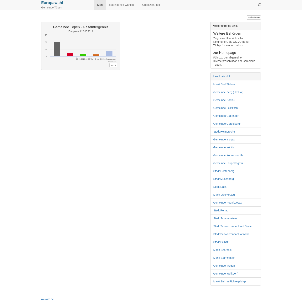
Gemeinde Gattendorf (226, 115)
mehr (113, 65)
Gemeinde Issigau (224, 139)
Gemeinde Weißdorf (225, 273)
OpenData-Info (151, 4)
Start (100, 4)
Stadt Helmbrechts (224, 131)
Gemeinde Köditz (223, 147)
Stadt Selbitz (221, 242)
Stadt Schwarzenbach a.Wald (231, 234)
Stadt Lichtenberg (224, 171)
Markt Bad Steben (224, 84)
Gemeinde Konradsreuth (228, 155)
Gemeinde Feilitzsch (225, 107)
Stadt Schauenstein (225, 218)
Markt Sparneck (222, 249)
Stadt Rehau (220, 210)
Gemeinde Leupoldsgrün (228, 163)
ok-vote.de (47, 299)
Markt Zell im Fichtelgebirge (230, 281)
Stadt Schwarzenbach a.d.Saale (232, 226)
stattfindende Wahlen (123, 4)
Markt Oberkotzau (224, 194)
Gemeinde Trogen (224, 265)
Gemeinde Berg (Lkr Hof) (228, 92)
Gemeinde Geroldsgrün (227, 123)
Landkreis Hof (221, 76)
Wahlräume (254, 17)
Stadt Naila (219, 186)
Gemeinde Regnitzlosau (227, 202)
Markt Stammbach (224, 257)
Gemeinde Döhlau (224, 100)
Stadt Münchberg (223, 178)
